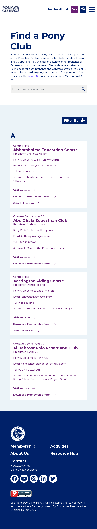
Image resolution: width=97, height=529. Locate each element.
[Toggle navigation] (92, 8)
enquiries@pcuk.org (23, 469)
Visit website (24, 190)
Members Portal (58, 9)
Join (74, 9)
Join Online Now (26, 203)
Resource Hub (64, 453)
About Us (33, 76)
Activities (59, 446)
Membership (22, 446)
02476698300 (20, 466)
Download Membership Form (34, 196)
